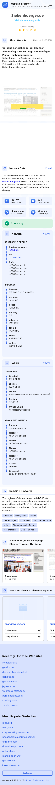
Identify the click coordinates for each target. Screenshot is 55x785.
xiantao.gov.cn (10, 705)
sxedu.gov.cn (9, 700)
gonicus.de (8, 676)
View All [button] (48, 168)
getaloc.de (8, 667)
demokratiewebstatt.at (14, 672)
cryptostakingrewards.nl (15, 732)
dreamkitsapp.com (12, 746)
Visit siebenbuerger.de (27, 20)
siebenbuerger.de (11, 181)
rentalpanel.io (9, 662)
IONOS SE (14, 250)
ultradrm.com (9, 741)
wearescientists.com (13, 690)
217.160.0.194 (15, 257)
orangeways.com (15, 623)
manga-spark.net (11, 755)
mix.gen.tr (7, 727)
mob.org (7, 722)
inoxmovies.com (11, 765)
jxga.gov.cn (8, 686)
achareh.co (8, 751)
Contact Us (27, 773)
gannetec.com (10, 681)
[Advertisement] (27, 77)
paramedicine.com (12, 695)
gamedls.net (9, 760)
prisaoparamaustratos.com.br (18, 736)
